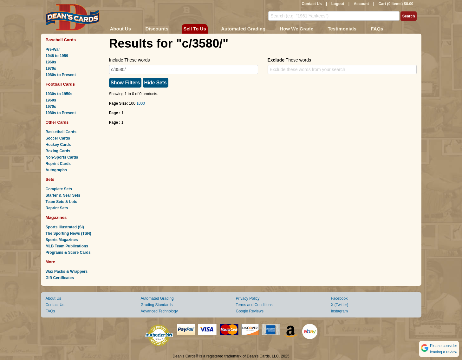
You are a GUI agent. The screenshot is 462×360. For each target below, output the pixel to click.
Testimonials (342, 28)
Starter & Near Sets (63, 195)
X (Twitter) (339, 305)
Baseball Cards (61, 39)
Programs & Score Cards (68, 252)
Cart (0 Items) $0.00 (395, 4)
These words (289, 59)
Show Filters (125, 82)
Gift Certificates (60, 278)
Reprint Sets (57, 208)
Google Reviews (250, 311)
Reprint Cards (58, 163)
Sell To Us (194, 28)
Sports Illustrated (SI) (65, 227)
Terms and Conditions (254, 305)
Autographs (56, 170)
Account (361, 4)
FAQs (377, 28)
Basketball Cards (61, 132)
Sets (50, 179)
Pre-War (53, 49)
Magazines (56, 217)
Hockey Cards (58, 144)
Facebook (339, 298)
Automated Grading (243, 28)
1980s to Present (61, 75)
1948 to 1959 (57, 56)
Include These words (129, 59)
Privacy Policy (248, 298)
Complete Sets (59, 189)
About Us (120, 28)
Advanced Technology (159, 311)
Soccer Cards (58, 138)
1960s (51, 62)
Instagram (339, 311)
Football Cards (60, 84)
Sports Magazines (62, 240)
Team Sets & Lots (61, 202)
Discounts (157, 28)
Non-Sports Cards (62, 157)
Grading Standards (157, 305)
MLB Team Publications (67, 246)
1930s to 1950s (59, 94)
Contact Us (312, 4)
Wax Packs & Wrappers (67, 271)
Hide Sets (155, 82)
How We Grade (296, 28)
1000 (140, 103)
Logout (337, 4)
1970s (51, 68)
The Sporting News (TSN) (68, 233)
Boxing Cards (58, 151)
